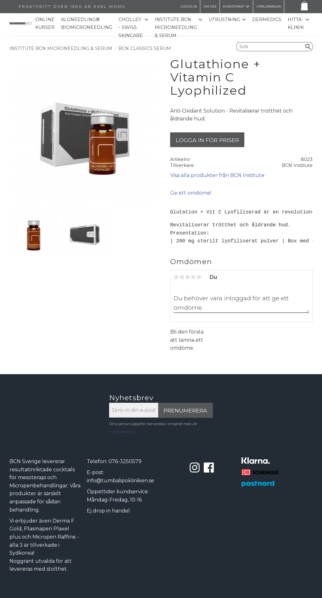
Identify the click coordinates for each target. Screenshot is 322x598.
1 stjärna (176, 277)
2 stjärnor (182, 277)
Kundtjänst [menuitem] (233, 6)
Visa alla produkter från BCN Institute (217, 175)
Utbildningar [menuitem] (268, 6)
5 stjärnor (199, 277)
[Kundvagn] (303, 7)
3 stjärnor (188, 277)
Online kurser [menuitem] (45, 23)
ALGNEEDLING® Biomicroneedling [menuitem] (86, 23)
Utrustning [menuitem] (224, 19)
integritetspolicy (122, 431)
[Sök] (308, 46)
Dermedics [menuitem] (266, 19)
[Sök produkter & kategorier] (270, 46)
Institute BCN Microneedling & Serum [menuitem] (176, 27)
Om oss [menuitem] (209, 6)
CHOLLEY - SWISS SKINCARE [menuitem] (131, 27)
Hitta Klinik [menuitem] (296, 23)
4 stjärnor (193, 277)
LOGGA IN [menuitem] (189, 6)
